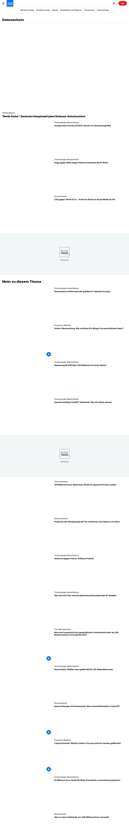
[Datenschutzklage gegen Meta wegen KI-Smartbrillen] (90, 177)
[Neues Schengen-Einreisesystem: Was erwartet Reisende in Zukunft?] (90, 720)
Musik (55, 10)
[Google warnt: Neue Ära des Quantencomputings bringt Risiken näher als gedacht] (90, 140)
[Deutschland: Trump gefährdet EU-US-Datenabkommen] (90, 683)
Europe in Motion (62, 325)
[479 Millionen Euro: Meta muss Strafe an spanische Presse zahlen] (90, 499)
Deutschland (8, 113)
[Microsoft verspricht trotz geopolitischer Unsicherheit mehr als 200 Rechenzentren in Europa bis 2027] (90, 646)
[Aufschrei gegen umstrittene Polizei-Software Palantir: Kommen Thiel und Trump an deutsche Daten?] (90, 572)
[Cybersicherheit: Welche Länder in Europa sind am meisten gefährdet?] (90, 757)
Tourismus (89, 10)
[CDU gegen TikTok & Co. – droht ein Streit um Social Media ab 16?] (90, 213)
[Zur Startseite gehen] (10, 3)
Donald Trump (43, 10)
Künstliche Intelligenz (71, 10)
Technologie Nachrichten (66, 122)
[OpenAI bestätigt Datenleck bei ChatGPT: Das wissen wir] (90, 416)
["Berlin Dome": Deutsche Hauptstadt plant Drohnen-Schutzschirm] (64, 116)
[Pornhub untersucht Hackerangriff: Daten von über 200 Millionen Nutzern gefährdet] (90, 379)
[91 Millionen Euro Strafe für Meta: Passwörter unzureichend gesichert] (90, 794)
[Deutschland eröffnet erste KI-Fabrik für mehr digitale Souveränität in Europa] (90, 305)
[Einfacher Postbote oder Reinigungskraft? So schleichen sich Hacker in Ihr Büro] (90, 536)
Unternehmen (61, 481)
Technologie (103, 10)
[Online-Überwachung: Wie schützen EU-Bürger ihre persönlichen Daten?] (90, 342)
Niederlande (60, 814)
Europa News (60, 703)
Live (123, 3)
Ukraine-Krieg (27, 10)
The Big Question (62, 629)
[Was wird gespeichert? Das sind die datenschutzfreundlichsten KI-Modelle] (90, 609)
